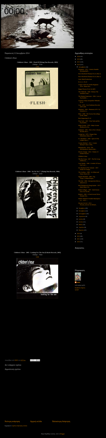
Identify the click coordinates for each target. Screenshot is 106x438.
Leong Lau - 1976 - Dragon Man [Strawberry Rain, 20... (87, 135)
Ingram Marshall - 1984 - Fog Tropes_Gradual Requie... (86, 177)
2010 (78, 241)
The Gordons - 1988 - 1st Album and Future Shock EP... (88, 173)
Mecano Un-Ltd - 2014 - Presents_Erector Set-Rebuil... (87, 204)
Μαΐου (81, 224)
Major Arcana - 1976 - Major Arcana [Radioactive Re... (88, 126)
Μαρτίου (81, 230)
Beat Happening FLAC (84, 118)
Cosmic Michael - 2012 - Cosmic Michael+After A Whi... (87, 143)
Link (37, 66)
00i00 (14, 11)
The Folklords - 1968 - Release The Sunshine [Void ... (88, 92)
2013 (78, 233)
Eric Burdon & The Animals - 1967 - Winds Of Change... (88, 168)
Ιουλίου (81, 219)
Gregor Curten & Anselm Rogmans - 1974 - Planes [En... (88, 85)
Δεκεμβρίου (82, 67)
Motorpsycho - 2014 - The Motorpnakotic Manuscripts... (87, 148)
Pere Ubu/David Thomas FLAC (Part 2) (89, 73)
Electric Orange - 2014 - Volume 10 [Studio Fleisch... (88, 152)
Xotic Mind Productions (85, 79)
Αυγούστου (82, 216)
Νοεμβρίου (82, 208)
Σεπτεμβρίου (82, 213)
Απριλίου (81, 227)
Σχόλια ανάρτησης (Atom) (19, 425)
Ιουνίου (81, 222)
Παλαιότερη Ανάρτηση (61, 421)
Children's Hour (82, 156)
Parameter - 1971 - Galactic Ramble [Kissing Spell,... (88, 70)
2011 (78, 239)
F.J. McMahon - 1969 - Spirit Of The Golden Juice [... (88, 139)
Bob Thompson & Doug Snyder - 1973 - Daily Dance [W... (89, 186)
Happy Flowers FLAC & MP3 (86, 89)
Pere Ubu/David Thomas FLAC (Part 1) (89, 76)
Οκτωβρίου (82, 211)
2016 (78, 59)
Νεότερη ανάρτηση (12, 421)
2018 (78, 56)
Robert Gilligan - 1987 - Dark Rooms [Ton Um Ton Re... (88, 190)
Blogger (62, 434)
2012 (78, 236)
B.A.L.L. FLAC (82, 82)
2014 (78, 64)
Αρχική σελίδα (36, 421)
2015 (78, 62)
